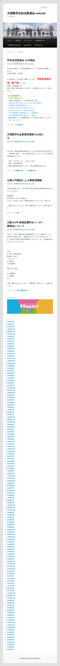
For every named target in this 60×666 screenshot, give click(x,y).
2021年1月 (10, 473)
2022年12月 (11, 417)
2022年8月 (10, 427)
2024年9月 (10, 366)
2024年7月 (10, 371)
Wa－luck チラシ (15, 120)
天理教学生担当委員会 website (26, 13)
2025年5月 (10, 346)
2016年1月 (10, 620)
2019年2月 (10, 529)
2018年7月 (10, 547)
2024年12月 (11, 358)
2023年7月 (10, 400)
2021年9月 (10, 454)
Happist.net (27, 45)
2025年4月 (10, 349)
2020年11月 (11, 478)
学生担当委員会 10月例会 (21, 60)
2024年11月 (11, 361)
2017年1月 (10, 591)
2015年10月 (11, 627)
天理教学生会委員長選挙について (20, 105)
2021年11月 (11, 449)
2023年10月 (11, 393)
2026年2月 (10, 324)
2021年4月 (10, 466)
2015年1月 (10, 649)
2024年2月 (10, 383)
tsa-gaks (32, 141)
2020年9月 (10, 483)
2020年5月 (10, 493)
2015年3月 (10, 644)
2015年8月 (10, 632)
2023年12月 (11, 388)
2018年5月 (10, 551)
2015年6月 (10, 637)
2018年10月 (11, 539)
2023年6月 (10, 402)
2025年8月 (10, 339)
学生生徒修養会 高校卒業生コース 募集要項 (23, 113)
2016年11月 (11, 595)
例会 (21, 125)
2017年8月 (10, 573)
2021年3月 (10, 468)
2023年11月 (11, 390)
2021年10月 (11, 451)
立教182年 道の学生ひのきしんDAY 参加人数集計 (25, 103)
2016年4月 (10, 613)
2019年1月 (10, 532)
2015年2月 (10, 647)
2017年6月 (10, 578)
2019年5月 (10, 522)
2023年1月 (10, 415)
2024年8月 (10, 368)
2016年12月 (11, 593)
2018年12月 (11, 534)
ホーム (10, 40)
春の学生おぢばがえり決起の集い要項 (21, 110)
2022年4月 (10, 437)
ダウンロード (28, 40)
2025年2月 (10, 353)
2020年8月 (10, 485)
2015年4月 (10, 642)
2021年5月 (10, 463)
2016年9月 (10, 600)
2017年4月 (10, 583)
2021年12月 (11, 446)
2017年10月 (11, 569)
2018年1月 (10, 561)
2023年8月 (10, 397)
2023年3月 (10, 410)
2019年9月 (10, 512)
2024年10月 (11, 363)
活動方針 (18, 40)
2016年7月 (10, 605)
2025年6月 (10, 344)
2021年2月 (10, 471)
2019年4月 (10, 525)
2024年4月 (10, 378)
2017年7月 (10, 576)
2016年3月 (10, 615)
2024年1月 (10, 385)
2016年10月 (11, 598)
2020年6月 (10, 490)
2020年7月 (10, 488)
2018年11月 (11, 537)
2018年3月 (10, 556)
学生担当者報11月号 (15, 98)
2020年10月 (11, 481)
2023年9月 (10, 395)
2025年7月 (10, 341)
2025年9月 (10, 336)
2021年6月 (10, 461)
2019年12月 (11, 505)
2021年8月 (10, 456)
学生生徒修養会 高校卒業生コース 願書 (22, 115)
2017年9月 (10, 571)
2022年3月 (10, 439)
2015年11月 (11, 625)
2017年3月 (10, 586)
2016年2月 (10, 618)
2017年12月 (11, 564)
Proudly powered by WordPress (30, 658)
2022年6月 (10, 432)
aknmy (31, 64)
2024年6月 (10, 373)
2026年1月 (10, 327)
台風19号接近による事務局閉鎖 (24, 180)
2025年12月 (11, 329)
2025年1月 (10, 356)
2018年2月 (10, 559)
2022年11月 (11, 419)
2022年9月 (10, 424)
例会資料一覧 (40, 40)
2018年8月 (10, 544)
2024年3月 (10, 380)
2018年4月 (10, 554)
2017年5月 (10, 581)
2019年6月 (10, 520)
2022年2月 (10, 441)
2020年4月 (10, 495)
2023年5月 (10, 405)
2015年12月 (11, 622)
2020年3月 (10, 498)
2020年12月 (11, 476)
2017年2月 (10, 588)
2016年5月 (10, 610)
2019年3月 (10, 527)
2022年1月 (10, 444)
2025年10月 (11, 334)
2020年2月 (10, 500)
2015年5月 (10, 640)
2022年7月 (10, 429)
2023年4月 (10, 407)
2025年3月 (10, 351)
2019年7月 (10, 517)
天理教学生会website (14, 45)
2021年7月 (10, 459)
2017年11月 (11, 566)
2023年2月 (10, 412)
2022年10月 (11, 422)
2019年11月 (11, 507)
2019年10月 (11, 510)
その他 (17, 125)
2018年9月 (10, 542)
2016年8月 (10, 603)
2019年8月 (10, 515)
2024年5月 (10, 375)
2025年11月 (11, 331)
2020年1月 (10, 503)
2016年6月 (10, 608)
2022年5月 (10, 434)
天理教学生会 (19, 170)
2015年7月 (10, 635)
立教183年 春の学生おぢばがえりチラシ (22, 108)
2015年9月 (10, 630)
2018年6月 (10, 549)
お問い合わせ (38, 45)
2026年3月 (10, 322)
